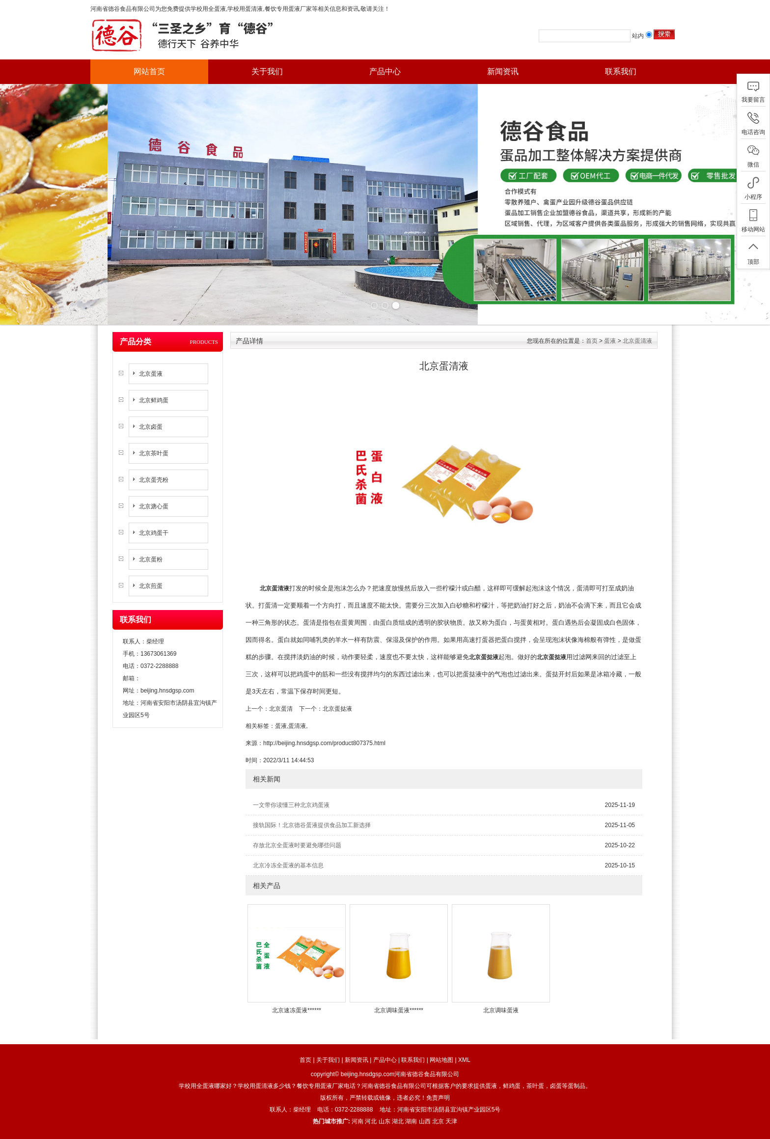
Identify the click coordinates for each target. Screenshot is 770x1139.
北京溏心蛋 (153, 506)
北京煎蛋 (151, 586)
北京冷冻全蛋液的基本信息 (288, 865)
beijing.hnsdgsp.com (167, 690)
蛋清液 (297, 725)
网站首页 (149, 71)
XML (464, 1059)
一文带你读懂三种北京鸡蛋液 (291, 805)
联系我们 (620, 71)
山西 (425, 1121)
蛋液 (610, 340)
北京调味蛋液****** (398, 1010)
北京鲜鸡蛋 (153, 400)
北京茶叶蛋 (153, 453)
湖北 (398, 1121)
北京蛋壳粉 (153, 479)
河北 (371, 1121)
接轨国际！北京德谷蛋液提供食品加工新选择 (312, 825)
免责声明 (438, 1097)
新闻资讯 (503, 71)
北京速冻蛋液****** (296, 1010)
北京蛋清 (281, 708)
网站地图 (441, 1059)
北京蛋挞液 (337, 708)
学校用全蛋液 (208, 8)
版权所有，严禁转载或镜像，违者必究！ (373, 1097)
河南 (357, 1121)
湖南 (411, 1121)
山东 (384, 1121)
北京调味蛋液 (501, 1010)
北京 (438, 1121)
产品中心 (385, 71)
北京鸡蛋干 (153, 532)
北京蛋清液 (637, 340)
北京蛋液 (151, 373)
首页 (592, 340)
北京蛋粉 (151, 559)
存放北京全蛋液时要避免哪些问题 (297, 845)
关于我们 (267, 71)
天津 (451, 1121)
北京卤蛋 (151, 426)
